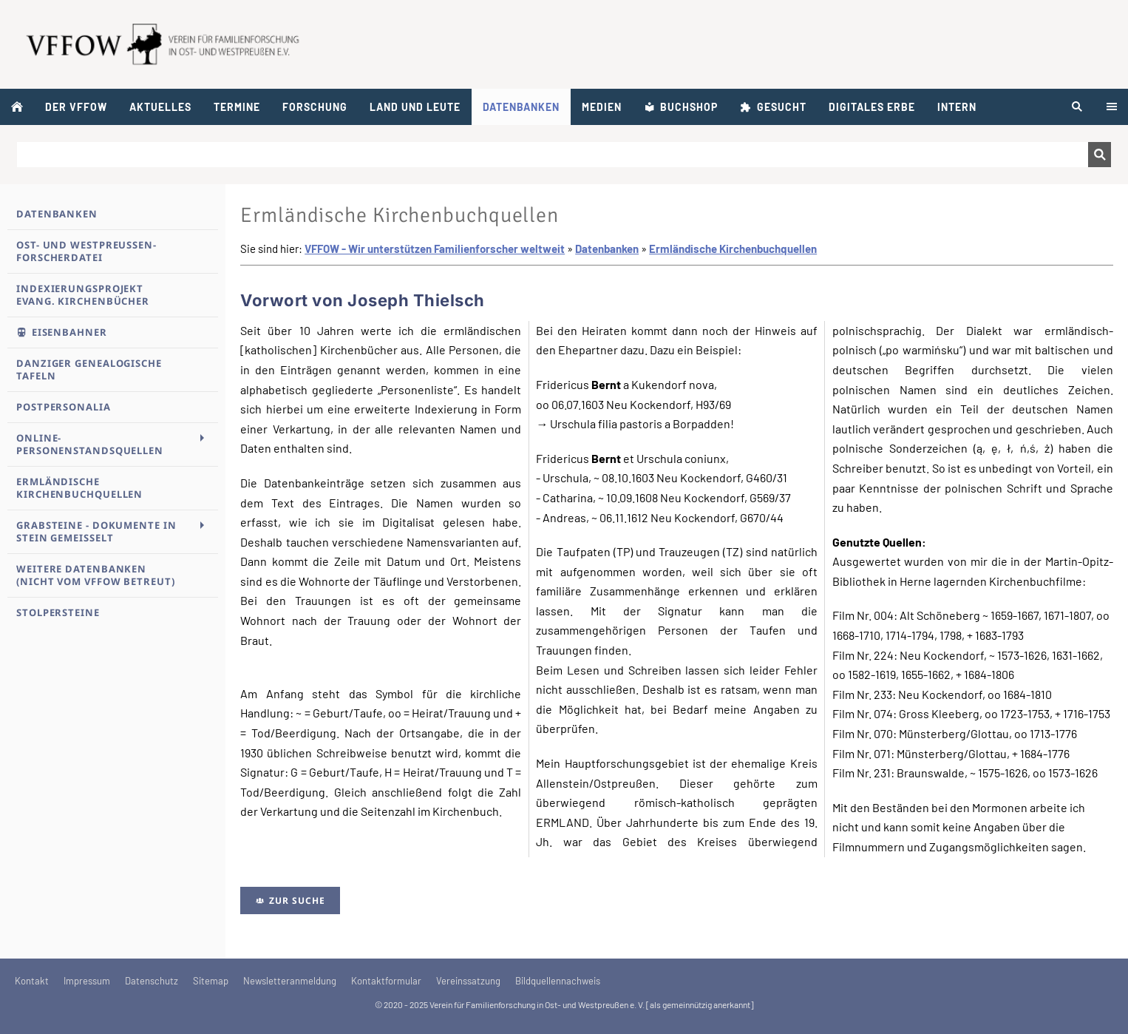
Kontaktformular (386, 981)
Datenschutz (151, 981)
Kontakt (32, 981)
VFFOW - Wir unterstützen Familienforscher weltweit (435, 248)
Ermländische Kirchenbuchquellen (733, 248)
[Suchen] (552, 154)
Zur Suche (290, 900)
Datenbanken (607, 248)
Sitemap (210, 981)
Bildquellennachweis (557, 981)
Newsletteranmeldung (289, 981)
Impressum (87, 981)
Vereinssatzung (468, 981)
